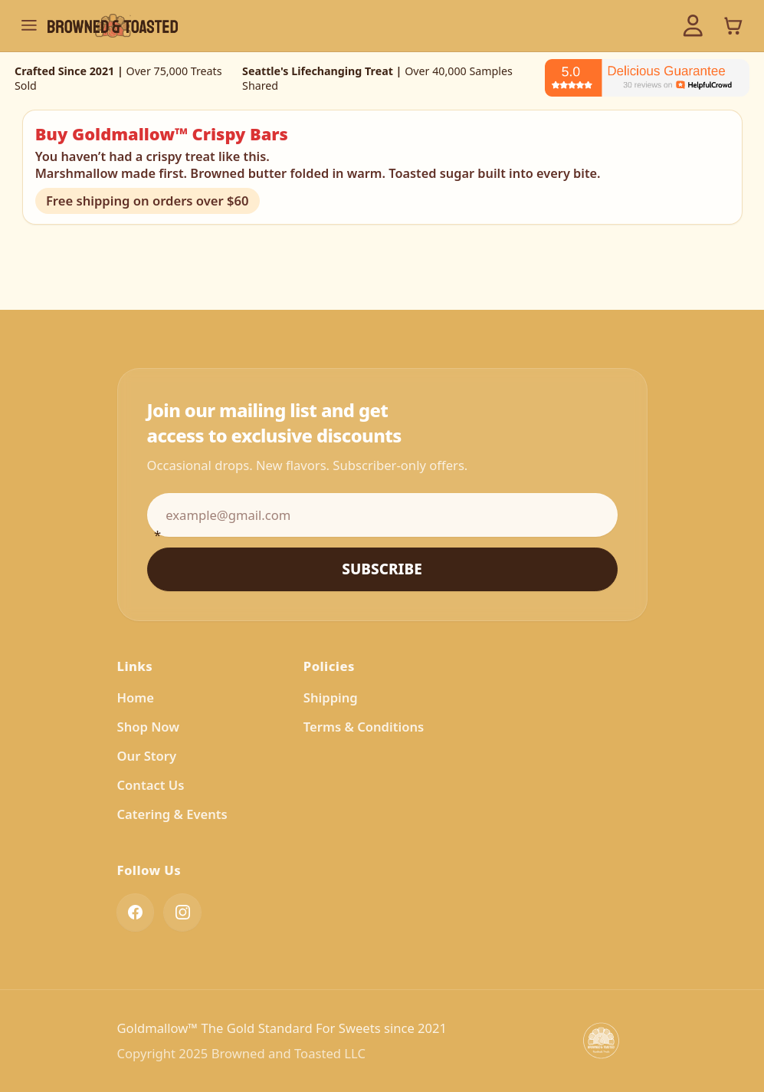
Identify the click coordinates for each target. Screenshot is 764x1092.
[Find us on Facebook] (135, 914)
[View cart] (733, 25)
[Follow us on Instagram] (182, 914)
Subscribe (381, 569)
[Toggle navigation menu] (29, 25)
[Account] (693, 26)
